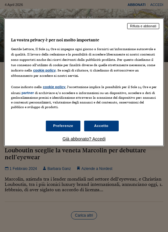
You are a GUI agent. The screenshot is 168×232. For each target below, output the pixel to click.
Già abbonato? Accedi (84, 138)
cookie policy (44, 70)
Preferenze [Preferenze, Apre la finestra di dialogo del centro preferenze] (63, 126)
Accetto (101, 126)
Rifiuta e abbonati (143, 26)
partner (27, 93)
